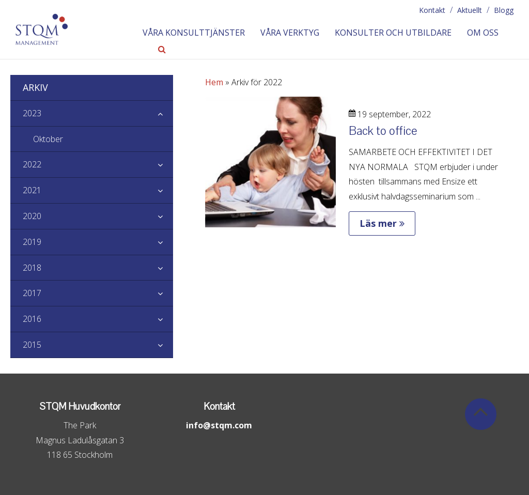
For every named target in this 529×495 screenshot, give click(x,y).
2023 (98, 113)
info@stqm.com (219, 425)
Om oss (483, 32)
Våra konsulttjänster (194, 32)
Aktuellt (469, 10)
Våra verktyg (289, 32)
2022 (98, 165)
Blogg (504, 10)
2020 (98, 216)
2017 (98, 293)
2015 (98, 345)
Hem (214, 82)
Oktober (48, 139)
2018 (98, 268)
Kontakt (432, 10)
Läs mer (382, 223)
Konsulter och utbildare (393, 32)
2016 (98, 319)
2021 (98, 190)
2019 (98, 242)
